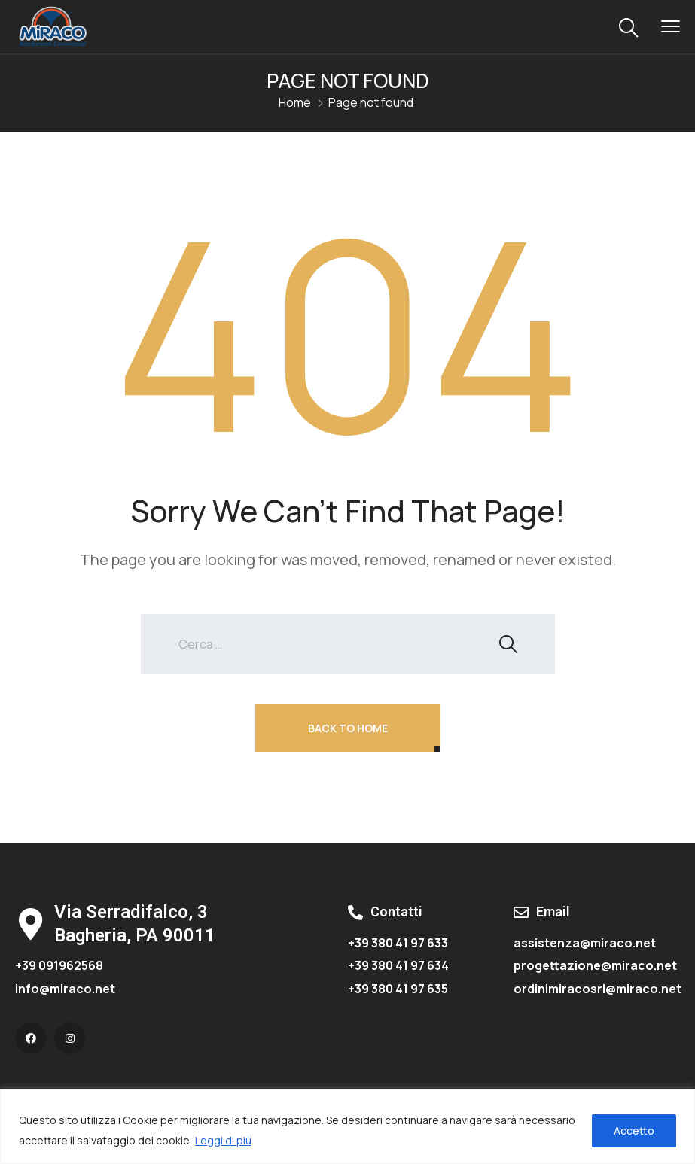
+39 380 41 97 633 (398, 943)
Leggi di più (223, 1140)
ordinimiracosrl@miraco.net (597, 988)
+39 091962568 (59, 965)
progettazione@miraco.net (595, 965)
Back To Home (348, 728)
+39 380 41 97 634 (398, 965)
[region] (347, 1126)
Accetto (634, 1130)
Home (295, 102)
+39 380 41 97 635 (398, 988)
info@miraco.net (65, 988)
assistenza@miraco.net (585, 943)
